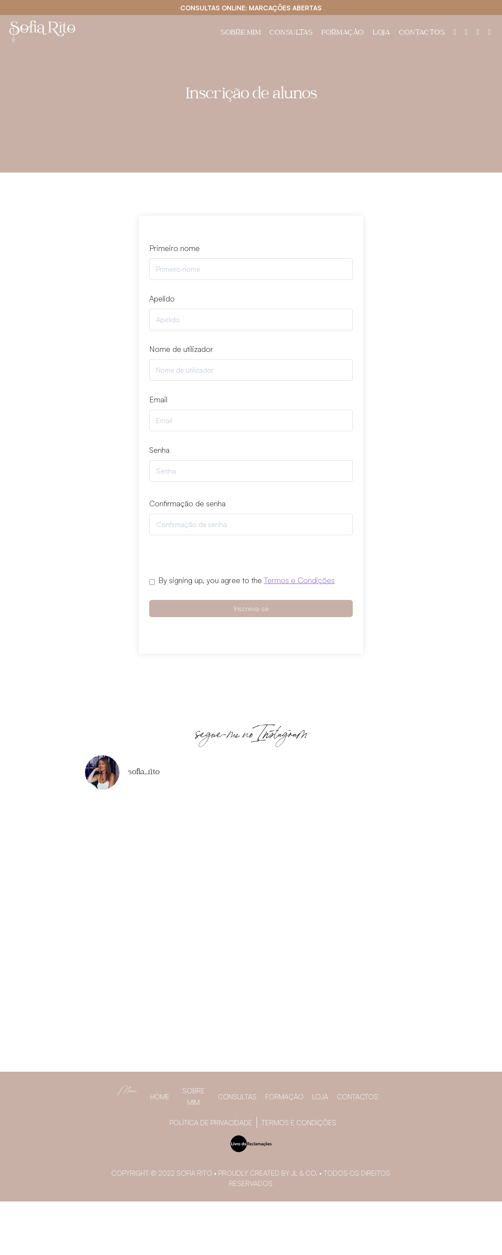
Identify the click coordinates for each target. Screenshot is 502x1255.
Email (158, 399)
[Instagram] (478, 31)
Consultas (291, 33)
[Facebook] (466, 31)
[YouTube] (489, 31)
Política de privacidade (210, 1122)
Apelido (162, 298)
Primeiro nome (174, 248)
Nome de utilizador (181, 349)
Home (159, 1096)
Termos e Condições (299, 580)
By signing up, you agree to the (246, 580)
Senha (159, 450)
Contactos (422, 33)
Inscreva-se (251, 608)
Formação (342, 33)
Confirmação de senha (187, 503)
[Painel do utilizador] (455, 31)
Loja (381, 33)
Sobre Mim (240, 33)
